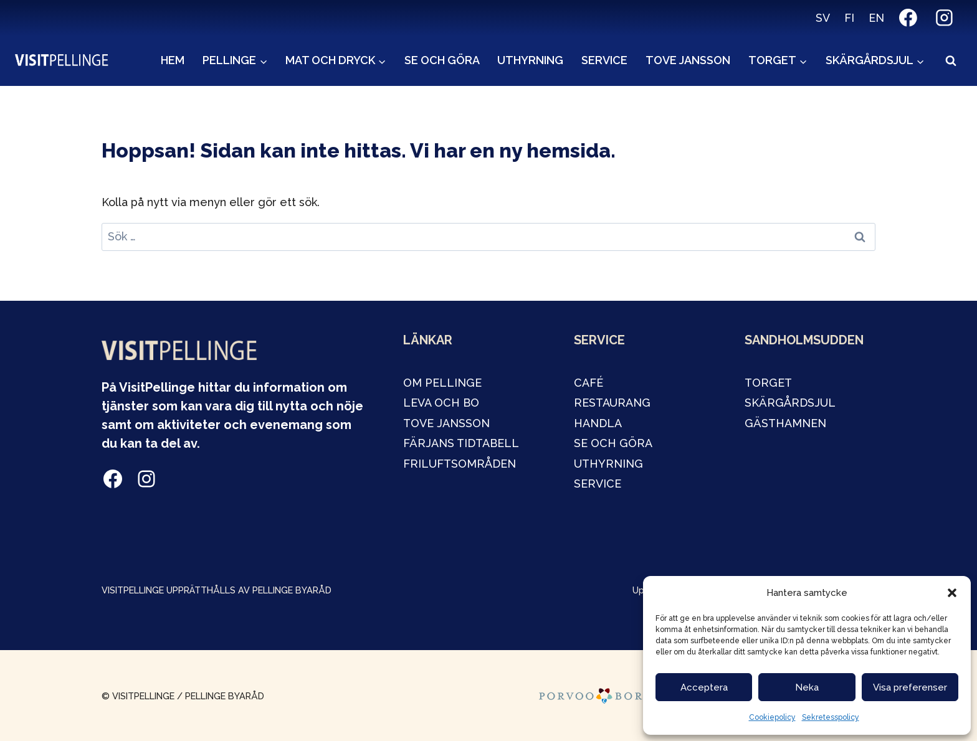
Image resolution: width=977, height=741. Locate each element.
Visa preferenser (910, 687)
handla (598, 423)
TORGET (768, 382)
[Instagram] (944, 18)
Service (604, 60)
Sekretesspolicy (830, 717)
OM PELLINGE (442, 382)
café (588, 382)
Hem (172, 60)
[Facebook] (908, 18)
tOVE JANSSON (446, 423)
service (597, 483)
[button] (952, 593)
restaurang (612, 402)
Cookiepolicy (772, 717)
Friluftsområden (459, 463)
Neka (807, 687)
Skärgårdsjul (790, 402)
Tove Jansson (688, 60)
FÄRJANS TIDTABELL (461, 443)
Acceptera (704, 687)
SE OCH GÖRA (613, 443)
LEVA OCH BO (441, 402)
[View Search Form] (951, 61)
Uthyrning (530, 60)
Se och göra (442, 60)
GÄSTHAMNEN (785, 423)
